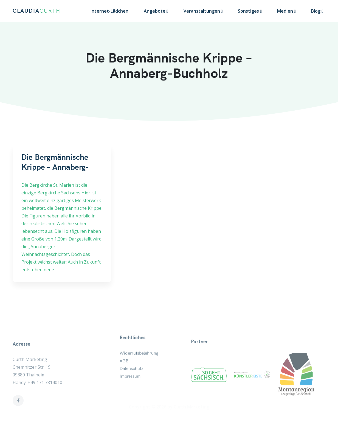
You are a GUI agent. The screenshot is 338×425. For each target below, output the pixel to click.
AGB (124, 376)
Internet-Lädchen (109, 11)
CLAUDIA (36, 11)
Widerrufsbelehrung (139, 369)
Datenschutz (131, 384)
